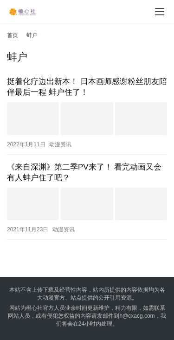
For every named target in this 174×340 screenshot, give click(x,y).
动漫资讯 (60, 144)
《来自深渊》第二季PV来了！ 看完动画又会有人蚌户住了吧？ (84, 172)
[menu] (159, 11)
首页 (12, 35)
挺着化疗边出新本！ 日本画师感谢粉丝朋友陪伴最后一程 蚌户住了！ (87, 87)
